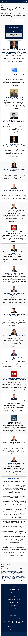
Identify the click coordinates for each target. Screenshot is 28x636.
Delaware (21, 570)
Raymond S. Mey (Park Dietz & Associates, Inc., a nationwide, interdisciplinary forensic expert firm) (14, 380)
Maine (21, 572)
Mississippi (16, 573)
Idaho (11, 571)
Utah (13, 578)
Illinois (14, 571)
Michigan (3, 573)
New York (15, 576)
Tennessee (7, 578)
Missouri (12, 573)
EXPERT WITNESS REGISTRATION (14, 35)
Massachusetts (13, 572)
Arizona (18, 568)
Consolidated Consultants (14, 422)
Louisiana (7, 572)
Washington (3, 580)
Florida (24, 570)
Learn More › (14, 63)
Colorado (3, 570)
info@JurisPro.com (10, 626)
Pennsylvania (7, 577)
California (22, 568)
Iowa (9, 571)
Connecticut (7, 570)
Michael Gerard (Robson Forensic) (14, 273)
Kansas (21, 571)
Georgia (2, 571)
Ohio (18, 576)
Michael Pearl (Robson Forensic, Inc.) (14, 190)
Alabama (10, 568)
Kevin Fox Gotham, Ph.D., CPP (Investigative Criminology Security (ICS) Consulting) (14, 146)
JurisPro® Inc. (18, 629)
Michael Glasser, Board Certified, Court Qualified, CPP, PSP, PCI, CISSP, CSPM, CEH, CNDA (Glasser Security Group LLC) (14, 122)
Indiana (17, 571)
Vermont (19, 578)
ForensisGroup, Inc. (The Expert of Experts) (14, 232)
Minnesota (7, 573)
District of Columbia (15, 570)
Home (2, 4)
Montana (21, 573)
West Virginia (7, 4)
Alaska (7, 568)
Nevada (11, 576)
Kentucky (3, 572)
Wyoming (20, 580)
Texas (10, 578)
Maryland (18, 572)
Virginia (15, 578)
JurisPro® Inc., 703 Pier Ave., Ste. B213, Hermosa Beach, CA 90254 (14, 622)
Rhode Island (13, 577)
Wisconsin (9, 580)
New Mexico (6, 576)
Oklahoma (22, 576)
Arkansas (14, 568)
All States (3, 568)
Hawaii (6, 571)
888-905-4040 (19, 626)
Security (12, 4)
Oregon (2, 577)
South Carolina (19, 577)
